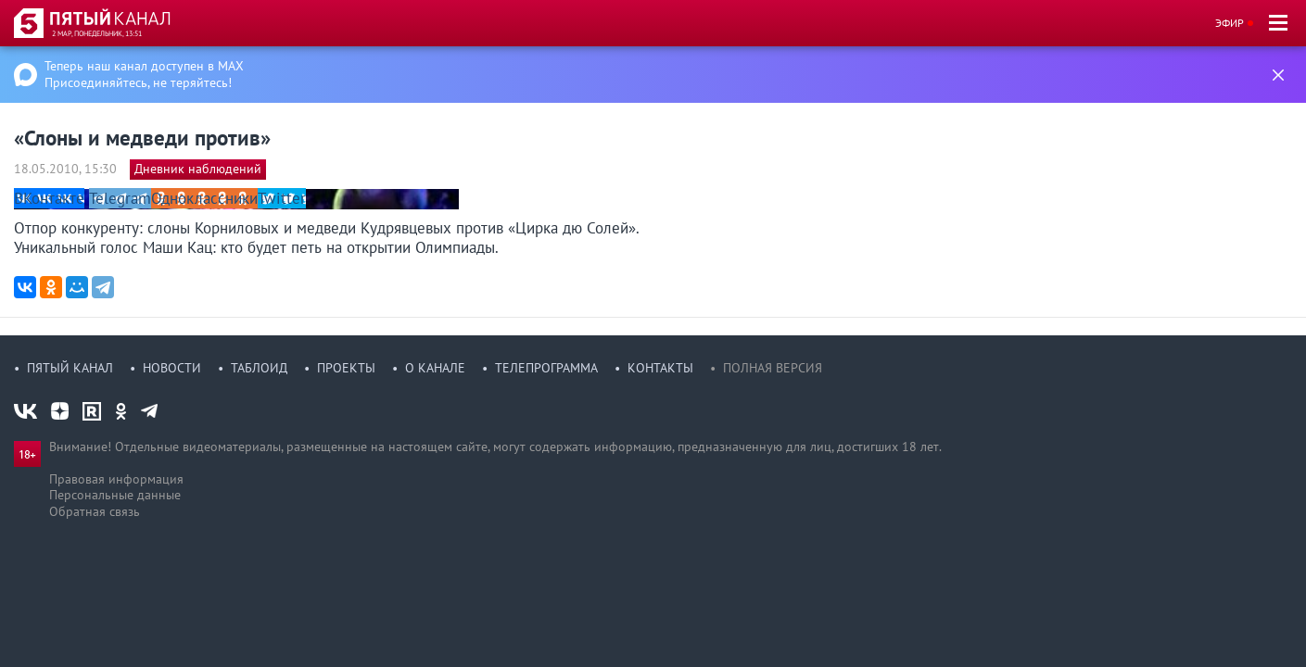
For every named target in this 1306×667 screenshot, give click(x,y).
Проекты (346, 367)
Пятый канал (70, 367)
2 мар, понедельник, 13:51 (97, 33)
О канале (435, 367)
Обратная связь (94, 511)
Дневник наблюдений (197, 168)
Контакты (660, 367)
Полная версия (772, 367)
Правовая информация (116, 479)
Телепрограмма (546, 367)
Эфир (1229, 23)
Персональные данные (115, 494)
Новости (172, 367)
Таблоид (259, 367)
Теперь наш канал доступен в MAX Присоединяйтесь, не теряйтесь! (144, 74)
